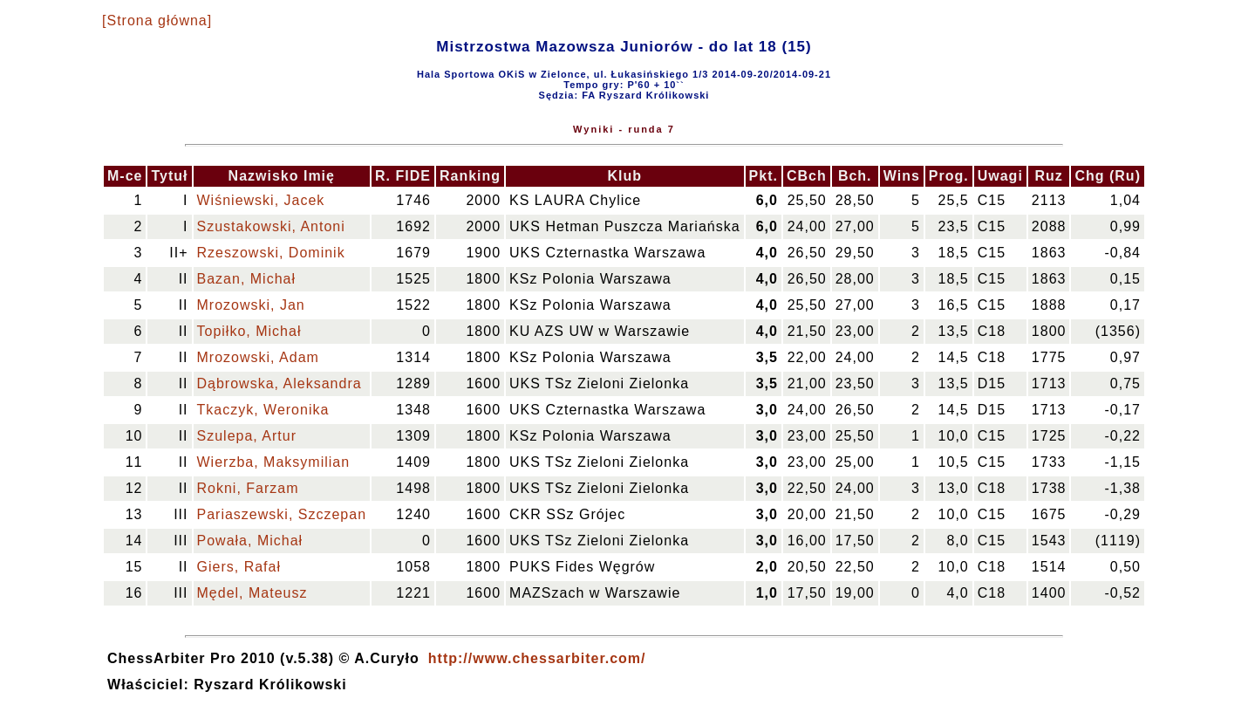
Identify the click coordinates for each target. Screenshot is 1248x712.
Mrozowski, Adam (258, 357)
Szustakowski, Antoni (271, 226)
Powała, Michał (250, 540)
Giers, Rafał (239, 566)
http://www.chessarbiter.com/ (537, 658)
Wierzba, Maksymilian (274, 462)
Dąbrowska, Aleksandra (279, 383)
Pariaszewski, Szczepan (282, 514)
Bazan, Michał (247, 278)
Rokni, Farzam (248, 488)
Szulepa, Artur (247, 435)
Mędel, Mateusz (252, 592)
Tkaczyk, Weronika (263, 409)
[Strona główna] (157, 20)
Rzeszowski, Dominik (271, 252)
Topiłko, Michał (249, 331)
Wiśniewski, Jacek (261, 200)
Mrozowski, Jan (251, 305)
